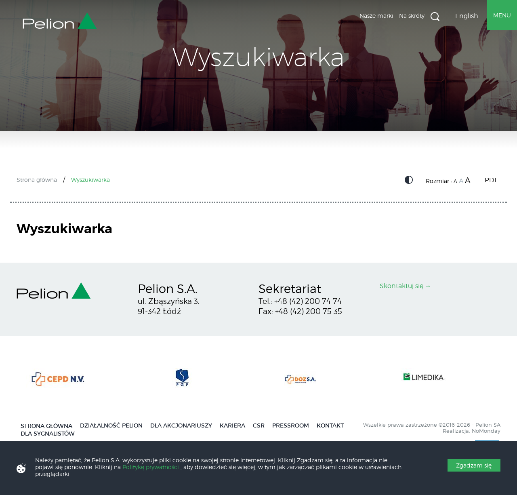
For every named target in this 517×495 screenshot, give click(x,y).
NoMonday (486, 431)
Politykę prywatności (151, 466)
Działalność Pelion (111, 425)
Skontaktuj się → (405, 286)
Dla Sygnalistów (48, 433)
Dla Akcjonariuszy (181, 425)
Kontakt (330, 425)
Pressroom (290, 425)
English (466, 16)
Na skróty (412, 15)
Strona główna (37, 179)
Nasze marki (376, 15)
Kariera (232, 425)
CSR (259, 425)
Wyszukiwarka (435, 16)
